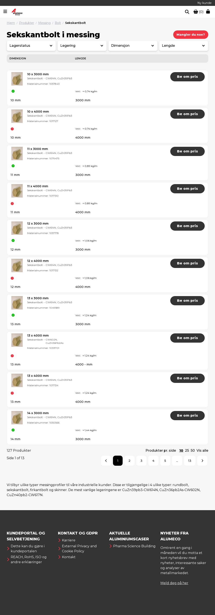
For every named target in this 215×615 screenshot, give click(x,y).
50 (193, 450)
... (177, 461)
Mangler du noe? (191, 34)
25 (187, 450)
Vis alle (202, 450)
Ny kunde (204, 3)
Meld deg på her (174, 583)
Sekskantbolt (75, 23)
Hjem (11, 23)
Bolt (58, 23)
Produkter (26, 23)
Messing (44, 23)
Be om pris (187, 77)
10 (181, 450)
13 (189, 461)
